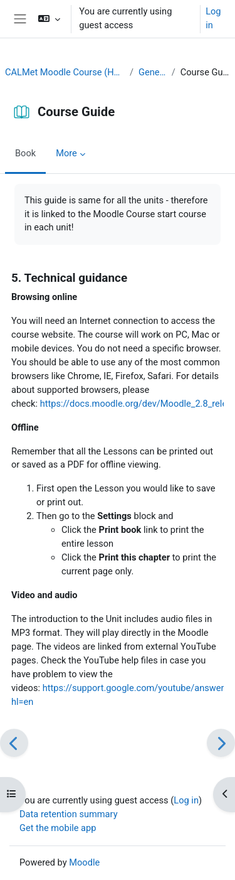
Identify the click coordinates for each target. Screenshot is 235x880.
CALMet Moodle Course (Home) (65, 72)
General (152, 72)
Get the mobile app (57, 828)
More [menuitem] (66, 153)
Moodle (84, 862)
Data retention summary (68, 814)
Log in (213, 18)
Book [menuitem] (25, 153)
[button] (49, 19)
